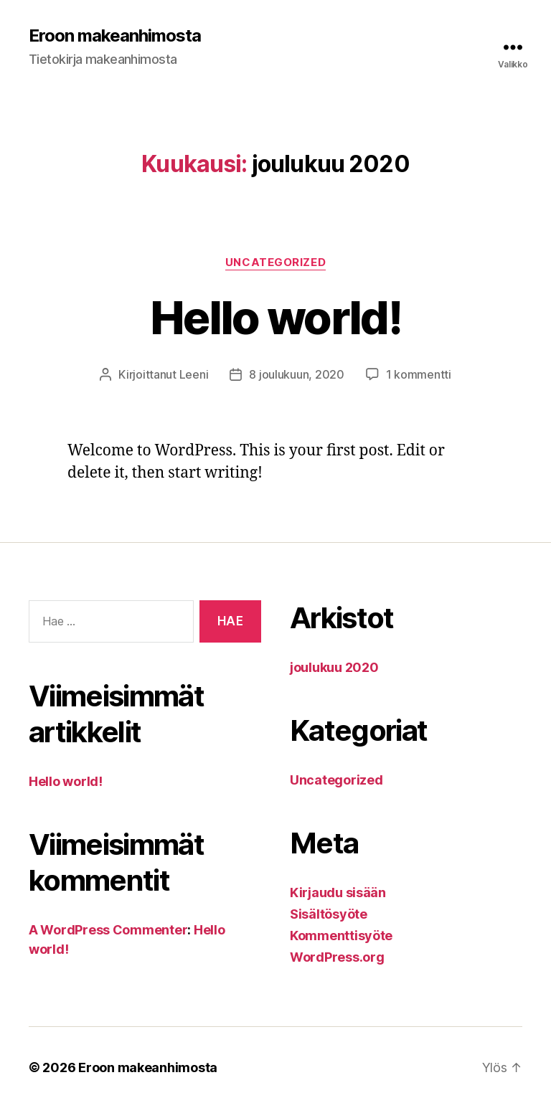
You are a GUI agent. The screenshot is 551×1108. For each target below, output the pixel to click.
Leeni (194, 374)
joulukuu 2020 (334, 667)
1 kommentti (418, 374)
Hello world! (275, 317)
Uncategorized (275, 262)
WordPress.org (337, 957)
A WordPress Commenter (108, 929)
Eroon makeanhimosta (115, 35)
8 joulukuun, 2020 (296, 374)
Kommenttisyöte (341, 935)
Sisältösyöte (328, 914)
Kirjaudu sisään (338, 892)
